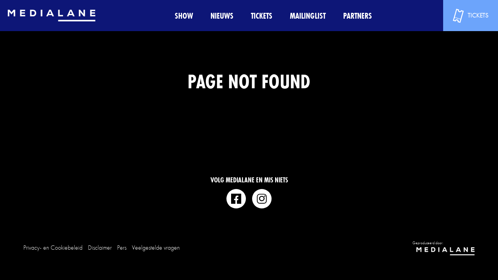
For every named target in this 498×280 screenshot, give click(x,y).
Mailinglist (308, 15)
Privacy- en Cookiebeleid (52, 247)
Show (184, 15)
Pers (121, 247)
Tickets (261, 15)
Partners (357, 15)
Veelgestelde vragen (156, 247)
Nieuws (221, 15)
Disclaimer (100, 247)
